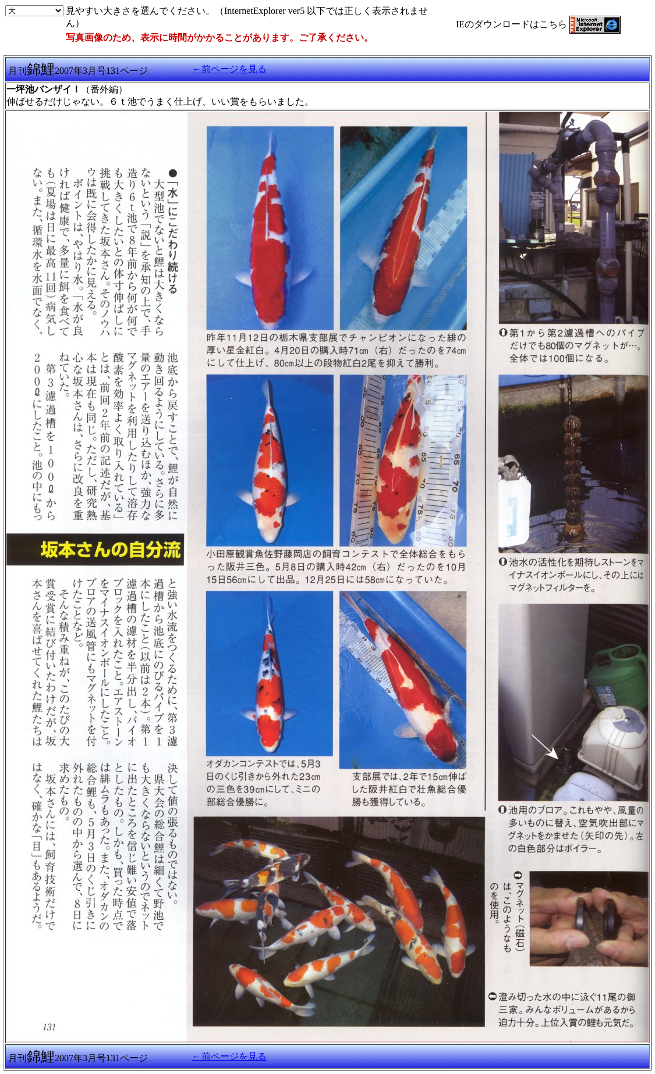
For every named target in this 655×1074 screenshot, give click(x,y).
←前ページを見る (229, 69)
